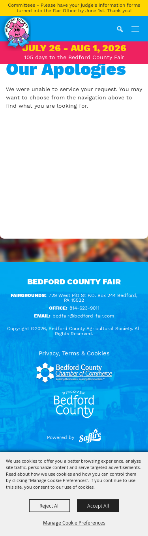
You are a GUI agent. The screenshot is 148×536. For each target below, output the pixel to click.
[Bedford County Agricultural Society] (15, 33)
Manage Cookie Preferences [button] (74, 522)
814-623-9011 (84, 308)
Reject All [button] (49, 505)
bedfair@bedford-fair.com (83, 316)
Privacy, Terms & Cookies (74, 353)
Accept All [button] (98, 505)
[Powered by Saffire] (90, 437)
